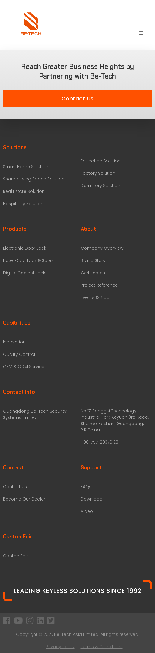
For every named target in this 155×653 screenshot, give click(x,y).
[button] (77, 98)
